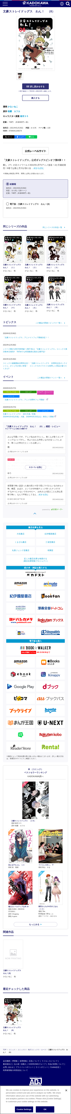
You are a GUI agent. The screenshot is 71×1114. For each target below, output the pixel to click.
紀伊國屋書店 (50, 534)
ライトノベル (11, 392)
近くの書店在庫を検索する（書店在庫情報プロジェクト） (35, 560)
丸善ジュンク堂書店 (20, 550)
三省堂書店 (50, 542)
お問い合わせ (8, 1067)
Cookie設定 (54, 1067)
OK (45, 1109)
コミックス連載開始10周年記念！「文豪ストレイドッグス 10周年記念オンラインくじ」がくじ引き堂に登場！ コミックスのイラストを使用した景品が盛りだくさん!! (35, 366)
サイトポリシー (42, 1067)
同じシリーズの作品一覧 (52, 227)
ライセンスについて (50, 1061)
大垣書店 (20, 534)
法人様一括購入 (20, 1064)
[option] (14, 959)
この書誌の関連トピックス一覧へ (49, 323)
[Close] (66, 1090)
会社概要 (6, 1061)
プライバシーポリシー (24, 1067)
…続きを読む (38, 168)
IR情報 (14, 1061)
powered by (52, 509)
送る (32, 137)
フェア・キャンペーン (45, 392)
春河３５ (24, 116)
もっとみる (34, 924)
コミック (28, 392)
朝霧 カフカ (14, 111)
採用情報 (23, 1061)
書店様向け (7, 1064)
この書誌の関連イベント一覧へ (49, 378)
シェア (21, 137)
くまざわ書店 (20, 542)
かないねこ (13, 106)
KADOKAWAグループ (37, 1064)
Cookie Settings (24, 1109)
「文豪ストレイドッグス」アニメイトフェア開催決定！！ (26, 337)
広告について (34, 1061)
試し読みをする (35, 86)
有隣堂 (50, 550)
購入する (35, 98)
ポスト (9, 137)
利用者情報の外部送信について (15, 1070)
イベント (11, 396)
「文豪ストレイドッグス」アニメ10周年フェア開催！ (24, 400)
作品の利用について (56, 1064)
